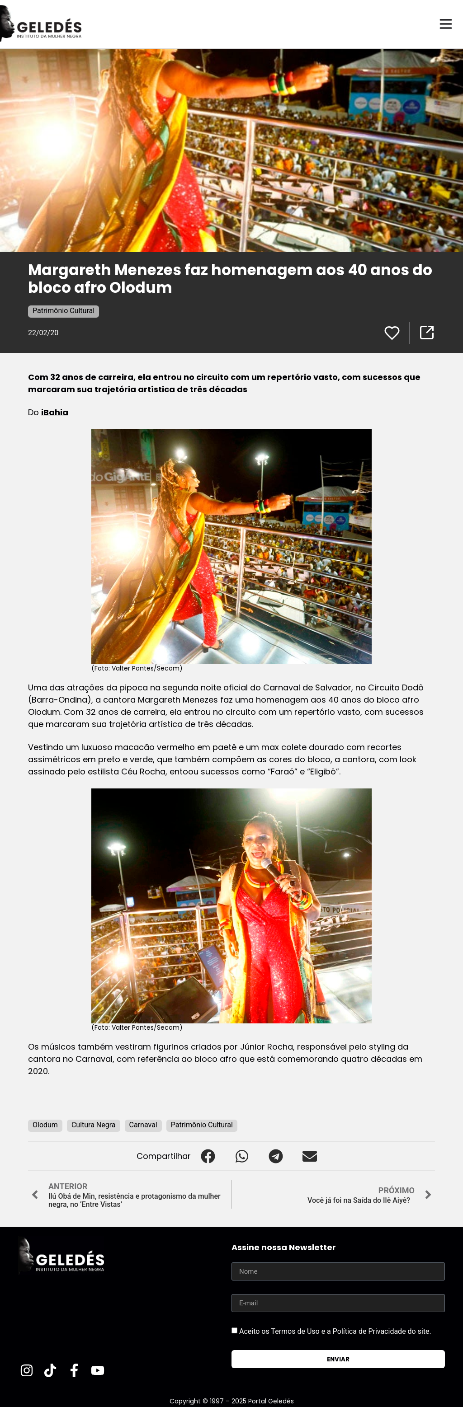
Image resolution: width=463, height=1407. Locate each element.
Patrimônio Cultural (63, 310)
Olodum (45, 1124)
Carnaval (143, 1124)
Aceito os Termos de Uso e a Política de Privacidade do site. (335, 1331)
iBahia (54, 411)
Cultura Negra (93, 1124)
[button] (208, 1155)
